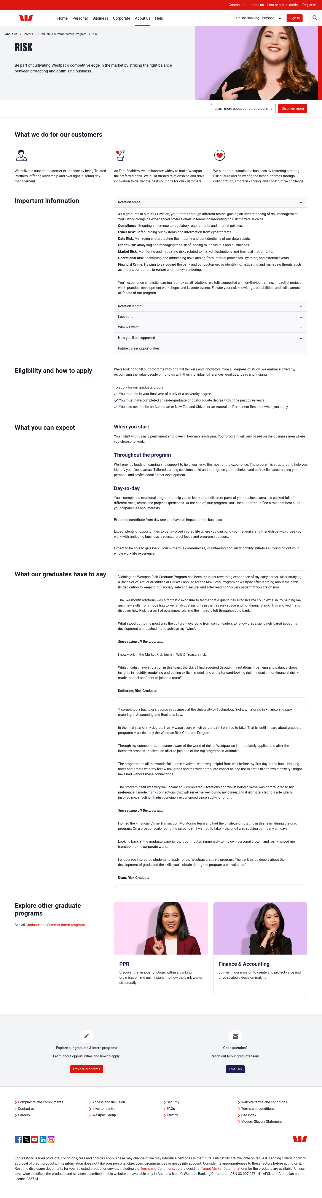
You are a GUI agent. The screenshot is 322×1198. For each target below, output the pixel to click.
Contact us (237, 5)
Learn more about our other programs (243, 109)
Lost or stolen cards (282, 5)
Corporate (121, 18)
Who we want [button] (128, 327)
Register (309, 5)
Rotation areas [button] (129, 202)
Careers (28, 34)
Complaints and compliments (40, 1102)
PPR (124, 964)
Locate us (256, 5)
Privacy (172, 1115)
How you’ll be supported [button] (136, 338)
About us (142, 18)
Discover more (293, 109)
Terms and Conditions (157, 1169)
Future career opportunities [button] (139, 348)
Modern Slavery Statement (261, 1122)
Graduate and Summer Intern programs (56, 925)
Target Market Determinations (224, 1169)
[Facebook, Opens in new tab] (18, 1139)
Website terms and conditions (264, 1102)
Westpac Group (104, 1115)
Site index (248, 1115)
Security (173, 1102)
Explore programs (86, 1069)
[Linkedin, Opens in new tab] (43, 1139)
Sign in (294, 18)
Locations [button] (125, 317)
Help (159, 18)
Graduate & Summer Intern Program (62, 34)
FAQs (171, 1109)
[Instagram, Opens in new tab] (51, 1142)
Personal (80, 18)
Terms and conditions (257, 1109)
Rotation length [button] (129, 306)
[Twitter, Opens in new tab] (26, 1139)
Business (100, 18)
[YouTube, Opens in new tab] (34, 1139)
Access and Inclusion (108, 1102)
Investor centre (103, 1109)
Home (62, 18)
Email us (235, 1069)
